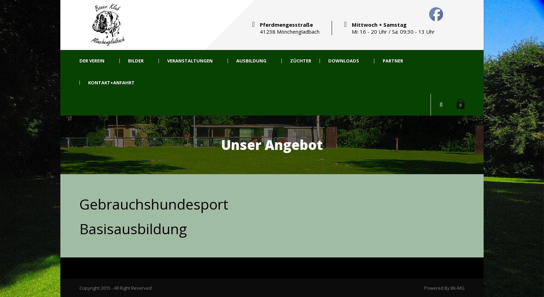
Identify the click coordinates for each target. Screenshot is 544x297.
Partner (393, 61)
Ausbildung (251, 61)
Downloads (343, 61)
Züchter (300, 61)
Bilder (136, 61)
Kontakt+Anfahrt (111, 82)
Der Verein (91, 61)
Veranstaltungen (190, 61)
